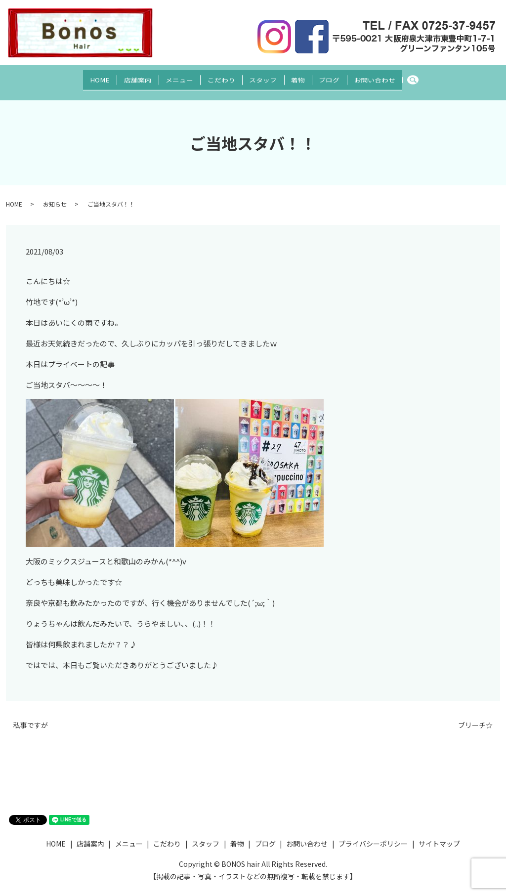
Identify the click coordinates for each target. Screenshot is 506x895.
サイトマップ (439, 834)
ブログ (346, 77)
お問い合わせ (398, 77)
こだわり (218, 77)
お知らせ (55, 194)
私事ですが (30, 716)
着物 (308, 77)
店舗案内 (121, 77)
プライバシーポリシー (373, 834)
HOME (76, 77)
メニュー (169, 77)
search (444, 78)
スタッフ (266, 77)
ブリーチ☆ (475, 716)
